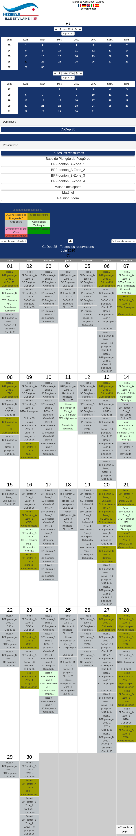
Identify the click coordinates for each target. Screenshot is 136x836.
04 (68, 266)
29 (26, 67)
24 (9, 50)
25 (9, 56)
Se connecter (88, 8)
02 (29, 266)
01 (10, 266)
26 (9, 61)
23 (9, 45)
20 (110, 56)
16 (42, 56)
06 (107, 266)
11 (76, 50)
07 (126, 266)
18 (76, 56)
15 (26, 56)
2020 (71, 250)
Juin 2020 (68, 29)
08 (10, 377)
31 (9, 111)
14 (127, 50)
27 (110, 61)
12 (93, 50)
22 (59, 105)
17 (59, 56)
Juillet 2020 (68, 73)
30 (42, 67)
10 (59, 50)
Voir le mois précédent (13, 241)
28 (127, 61)
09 (29, 377)
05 (87, 266)
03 (49, 266)
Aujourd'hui (68, 33)
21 (127, 56)
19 (93, 56)
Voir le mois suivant (124, 241)
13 (110, 50)
